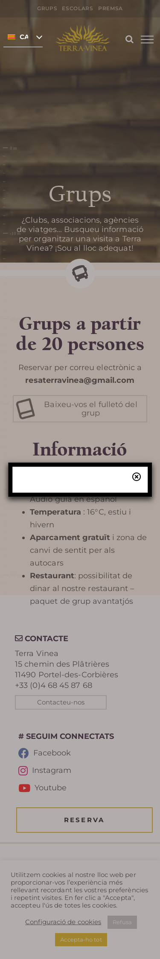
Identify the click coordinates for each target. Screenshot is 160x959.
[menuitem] (23, 36)
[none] (23, 36)
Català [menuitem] (24, 37)
